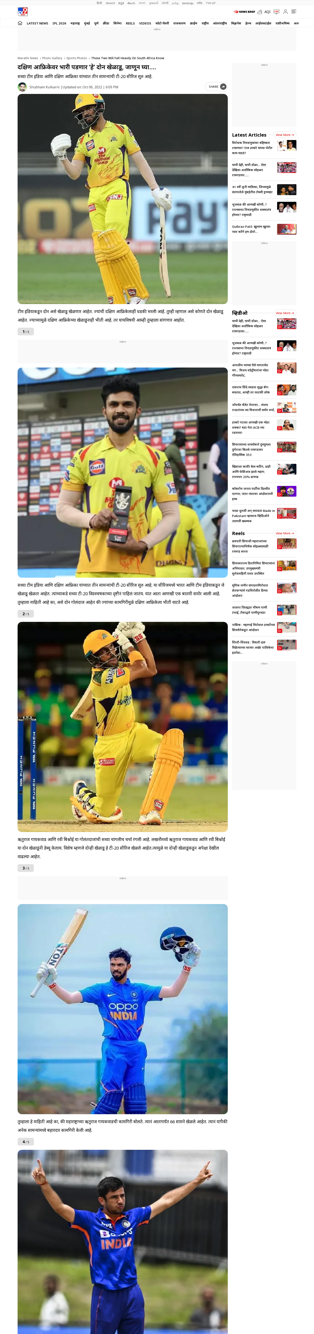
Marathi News (28, 58)
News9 (110, 3)
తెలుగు (131, 3)
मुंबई (87, 23)
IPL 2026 (59, 23)
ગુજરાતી (153, 3)
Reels (130, 23)
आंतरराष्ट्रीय (220, 23)
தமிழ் (175, 3)
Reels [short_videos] (238, 533)
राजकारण (179, 23)
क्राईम (193, 23)
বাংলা (142, 3)
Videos (145, 23)
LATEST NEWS (37, 23)
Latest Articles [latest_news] (249, 134)
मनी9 (199, 3)
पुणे (96, 23)
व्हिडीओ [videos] (240, 313)
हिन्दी (100, 3)
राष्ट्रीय (205, 23)
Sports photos (76, 58)
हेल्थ (248, 23)
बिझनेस (236, 23)
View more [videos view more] (285, 313)
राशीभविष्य (283, 23)
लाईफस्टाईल (263, 23)
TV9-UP (211, 3)
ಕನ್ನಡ (121, 3)
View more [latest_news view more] (285, 135)
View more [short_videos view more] (285, 533)
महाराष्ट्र (75, 23)
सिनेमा (117, 23)
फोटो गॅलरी (162, 23)
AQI (267, 11)
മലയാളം (187, 3)
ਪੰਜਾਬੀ (165, 3)
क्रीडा (106, 23)
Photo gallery (51, 58)
